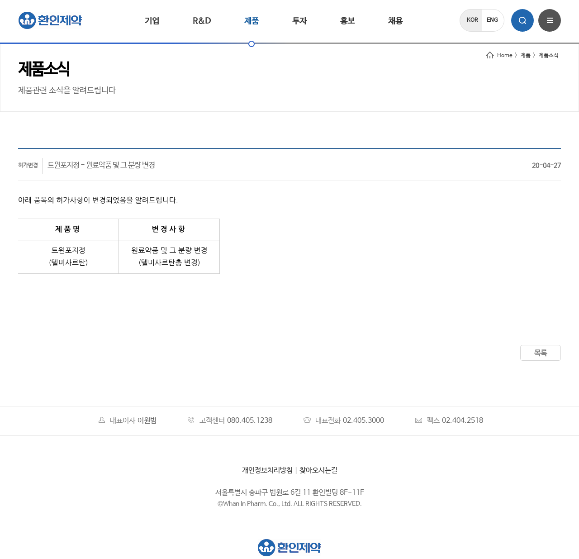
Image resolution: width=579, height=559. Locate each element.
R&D (202, 21)
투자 (299, 21)
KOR (472, 20)
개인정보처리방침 (267, 470)
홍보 (347, 21)
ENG (492, 20)
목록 (540, 353)
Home (499, 56)
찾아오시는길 (318, 470)
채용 (395, 21)
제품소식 (549, 56)
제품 (251, 21)
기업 (152, 21)
